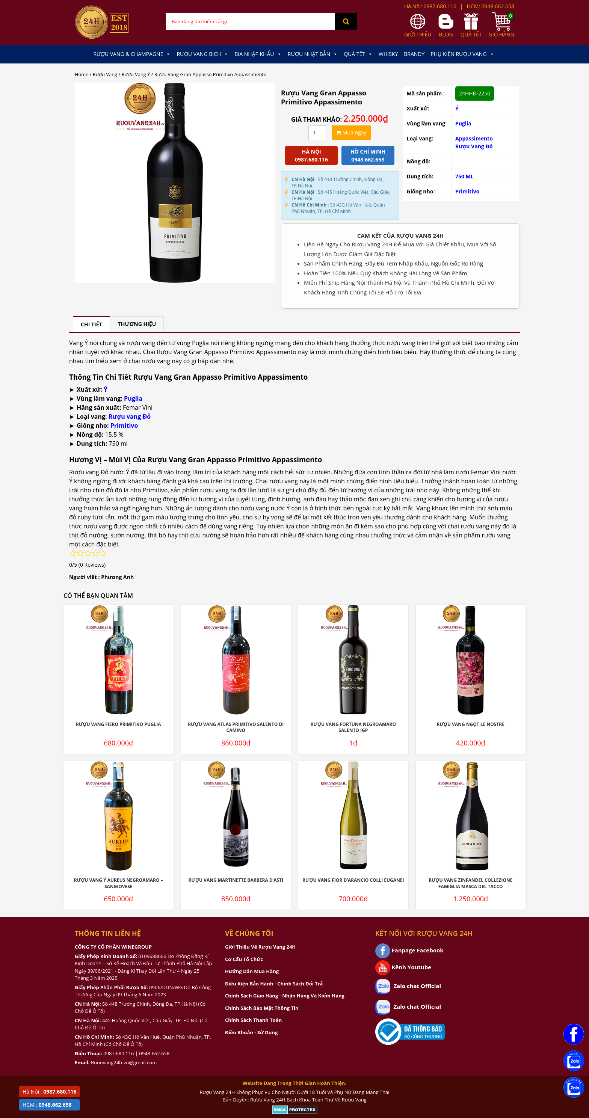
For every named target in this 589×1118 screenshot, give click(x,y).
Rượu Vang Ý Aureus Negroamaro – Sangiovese (118, 883)
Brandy (414, 53)
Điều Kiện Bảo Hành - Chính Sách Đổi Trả (274, 983)
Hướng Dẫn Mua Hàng (252, 971)
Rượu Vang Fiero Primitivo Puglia (118, 724)
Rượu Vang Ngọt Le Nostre (470, 724)
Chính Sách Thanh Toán (253, 1020)
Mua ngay (351, 132)
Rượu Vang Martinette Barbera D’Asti (235, 880)
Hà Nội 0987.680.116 (311, 155)
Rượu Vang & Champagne (132, 54)
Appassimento (474, 138)
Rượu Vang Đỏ (474, 146)
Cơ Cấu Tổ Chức (244, 959)
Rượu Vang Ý (136, 74)
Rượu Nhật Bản (313, 54)
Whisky (388, 53)
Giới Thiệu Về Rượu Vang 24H (260, 946)
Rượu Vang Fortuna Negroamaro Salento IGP (353, 727)
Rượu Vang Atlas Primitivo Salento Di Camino (236, 727)
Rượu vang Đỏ (130, 416)
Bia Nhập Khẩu (257, 54)
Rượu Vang (105, 74)
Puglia (463, 123)
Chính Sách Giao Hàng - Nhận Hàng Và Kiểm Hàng (284, 995)
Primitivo (467, 191)
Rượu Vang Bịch (202, 54)
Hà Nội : (49, 1091)
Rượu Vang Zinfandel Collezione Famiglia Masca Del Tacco (471, 883)
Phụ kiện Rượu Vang (462, 54)
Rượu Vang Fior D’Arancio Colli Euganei (353, 880)
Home (81, 74)
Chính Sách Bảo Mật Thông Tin (261, 1008)
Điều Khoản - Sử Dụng (251, 1032)
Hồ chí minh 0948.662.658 (367, 155)
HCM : (47, 1104)
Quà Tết (358, 54)
